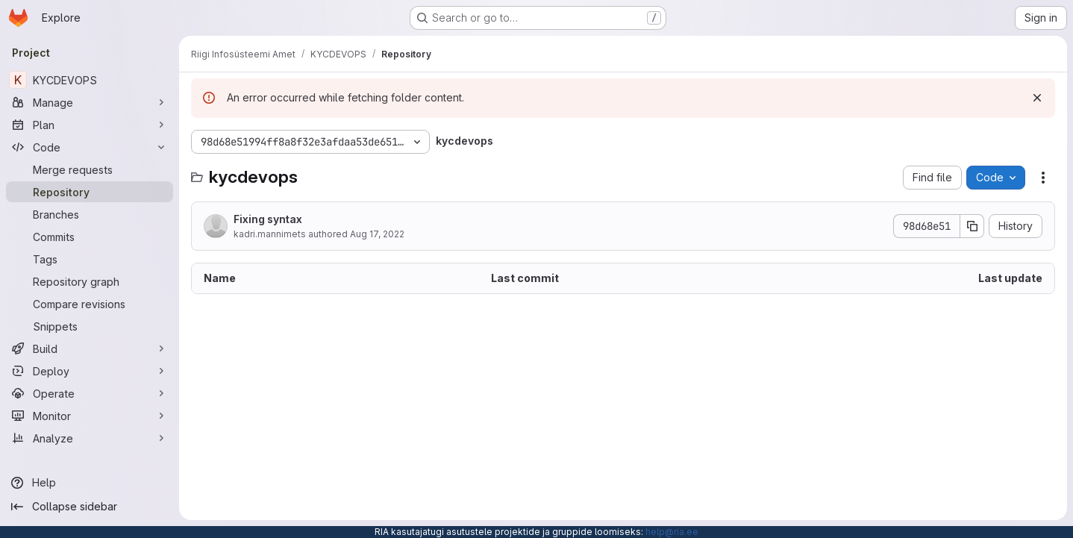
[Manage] (89, 102)
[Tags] (89, 258)
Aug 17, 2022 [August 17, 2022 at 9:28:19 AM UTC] (377, 234)
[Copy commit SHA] (972, 226)
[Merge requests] (89, 169)
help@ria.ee (671, 531)
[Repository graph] (89, 281)
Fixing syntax (268, 219)
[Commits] (89, 236)
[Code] (89, 147)
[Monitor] (89, 415)
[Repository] (89, 191)
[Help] (89, 482)
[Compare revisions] (89, 303)
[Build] (89, 348)
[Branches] (89, 214)
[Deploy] (89, 370)
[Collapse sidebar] (89, 506)
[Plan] (89, 124)
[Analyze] (89, 438)
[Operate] (89, 393)
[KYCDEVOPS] (89, 79)
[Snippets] (89, 326)
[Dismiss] (1037, 98)
